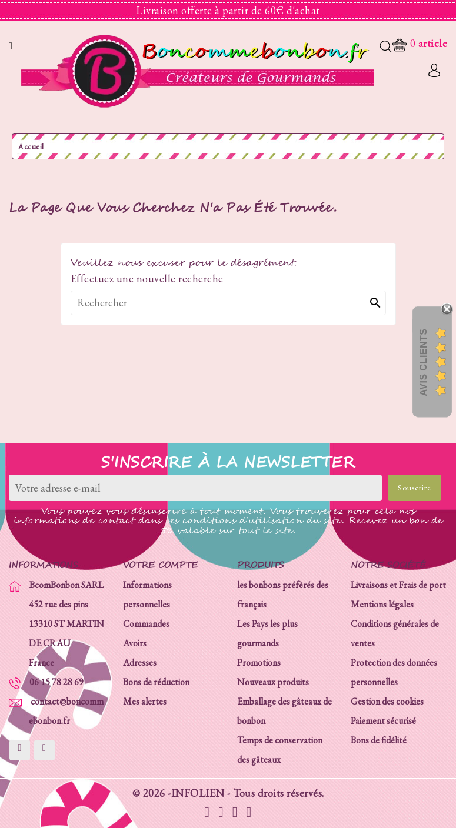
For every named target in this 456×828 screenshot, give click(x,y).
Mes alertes (145, 701)
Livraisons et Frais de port (398, 585)
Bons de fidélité (379, 740)
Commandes (146, 623)
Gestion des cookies (387, 701)
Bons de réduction (156, 682)
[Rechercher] (228, 303)
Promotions (259, 662)
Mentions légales (382, 604)
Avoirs (135, 643)
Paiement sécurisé (383, 721)
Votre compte (160, 565)
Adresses (140, 662)
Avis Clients (423, 362)
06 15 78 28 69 (56, 682)
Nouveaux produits (273, 682)
